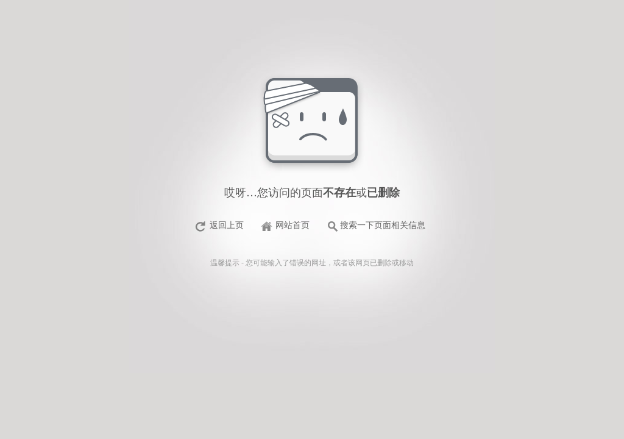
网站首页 (292, 225)
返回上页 (227, 225)
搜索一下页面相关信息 (382, 225)
